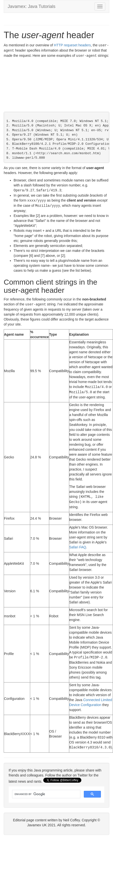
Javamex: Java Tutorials (31, 6)
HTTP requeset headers (72, 45)
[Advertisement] (46, 85)
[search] (46, 791)
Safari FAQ (77, 544)
